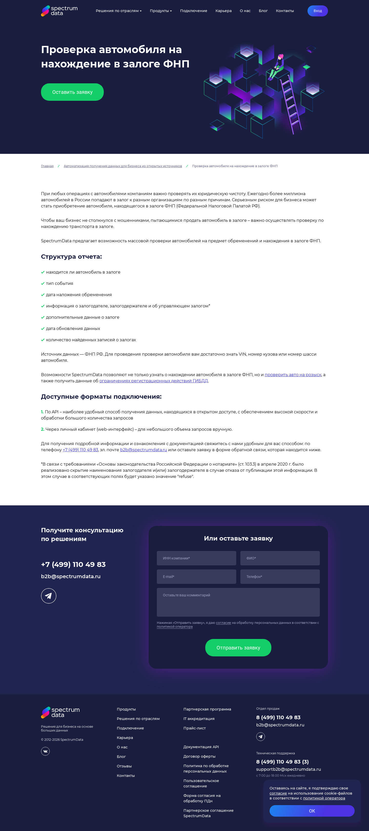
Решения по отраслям (117, 10)
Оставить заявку (72, 92)
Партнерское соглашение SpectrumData (208, 813)
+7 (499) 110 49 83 (80, 449)
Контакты (285, 10)
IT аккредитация (199, 718)
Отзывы (124, 766)
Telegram (48, 596)
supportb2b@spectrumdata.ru (288, 769)
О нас (245, 10)
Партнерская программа (207, 709)
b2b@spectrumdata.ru (143, 449)
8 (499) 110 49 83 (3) (282, 762)
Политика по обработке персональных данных (206, 769)
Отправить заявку (238, 648)
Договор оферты (199, 756)
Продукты (159, 10)
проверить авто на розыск (293, 374)
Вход (318, 11)
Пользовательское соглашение (201, 783)
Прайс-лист (194, 728)
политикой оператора (175, 626)
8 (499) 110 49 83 (278, 717)
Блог (263, 10)
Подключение (193, 10)
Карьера (224, 10)
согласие (223, 623)
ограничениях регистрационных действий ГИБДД (153, 380)
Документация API (201, 747)
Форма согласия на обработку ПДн (202, 798)
